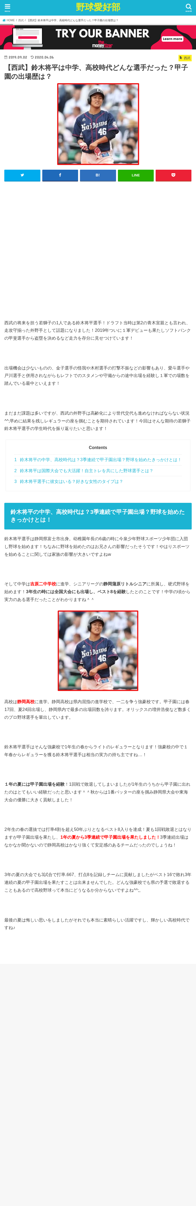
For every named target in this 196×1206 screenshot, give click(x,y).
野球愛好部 (98, 7)
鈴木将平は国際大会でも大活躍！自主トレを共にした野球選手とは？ (83, 470)
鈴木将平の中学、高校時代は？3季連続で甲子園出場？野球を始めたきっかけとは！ (98, 459)
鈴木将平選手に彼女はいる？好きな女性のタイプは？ (68, 481)
